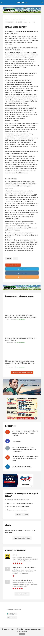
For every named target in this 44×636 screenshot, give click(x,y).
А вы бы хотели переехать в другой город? (21, 494)
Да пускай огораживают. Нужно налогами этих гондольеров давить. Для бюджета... (24, 449)
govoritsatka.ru (22, 2)
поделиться (22, 269)
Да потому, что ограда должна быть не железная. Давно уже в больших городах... (25, 433)
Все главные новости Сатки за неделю (22, 372)
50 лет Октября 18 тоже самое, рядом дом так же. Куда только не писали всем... (25, 458)
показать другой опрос (22, 514)
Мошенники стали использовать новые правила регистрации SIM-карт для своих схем (20, 363)
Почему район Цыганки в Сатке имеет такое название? (20, 531)
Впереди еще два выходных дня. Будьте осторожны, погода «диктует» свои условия (20, 316)
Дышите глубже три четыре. (21, 466)
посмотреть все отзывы (22, 593)
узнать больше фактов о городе (22, 538)
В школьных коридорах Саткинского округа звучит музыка (21, 339)
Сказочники (16, 441)
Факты (8, 525)
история (9, 258)
